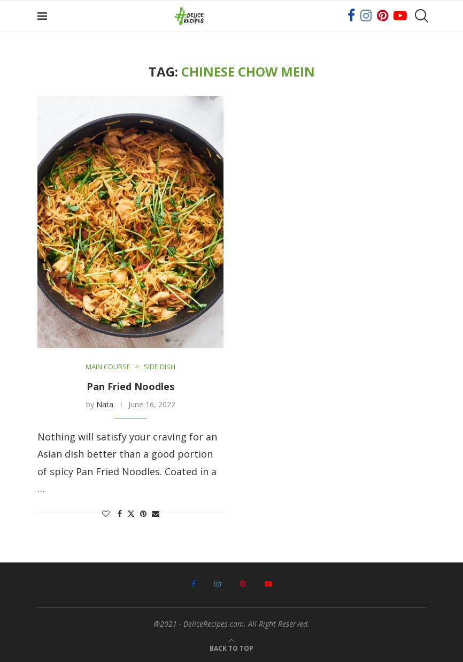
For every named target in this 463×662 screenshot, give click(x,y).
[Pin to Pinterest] (143, 513)
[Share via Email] (155, 513)
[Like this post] (106, 513)
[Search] (420, 16)
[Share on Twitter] (131, 513)
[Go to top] (231, 646)
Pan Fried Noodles (130, 386)
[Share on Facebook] (120, 513)
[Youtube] (400, 16)
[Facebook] (351, 16)
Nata (104, 404)
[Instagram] (366, 16)
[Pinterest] (382, 16)
